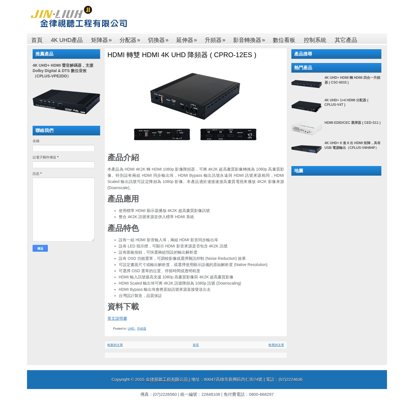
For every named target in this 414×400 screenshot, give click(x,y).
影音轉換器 (251, 38)
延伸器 (188, 38)
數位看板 (284, 40)
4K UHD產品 (67, 40)
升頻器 (217, 38)
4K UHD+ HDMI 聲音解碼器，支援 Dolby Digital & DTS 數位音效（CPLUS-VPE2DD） (63, 70)
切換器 (160, 38)
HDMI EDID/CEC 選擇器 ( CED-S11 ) (353, 123)
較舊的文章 (276, 345)
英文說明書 (117, 318)
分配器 (132, 38)
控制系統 (315, 40)
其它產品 (346, 40)
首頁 (36, 40)
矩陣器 (103, 38)
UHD (131, 328)
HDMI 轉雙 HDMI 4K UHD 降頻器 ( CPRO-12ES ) (181, 55)
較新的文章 (115, 345)
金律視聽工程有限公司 (167, 379)
